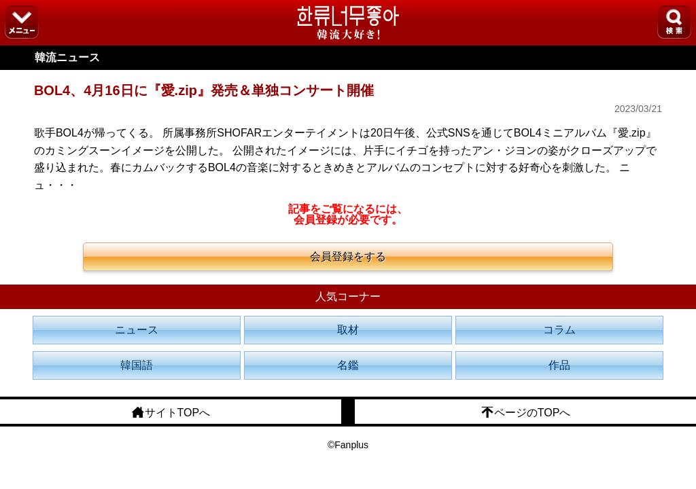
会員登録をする (348, 256)
